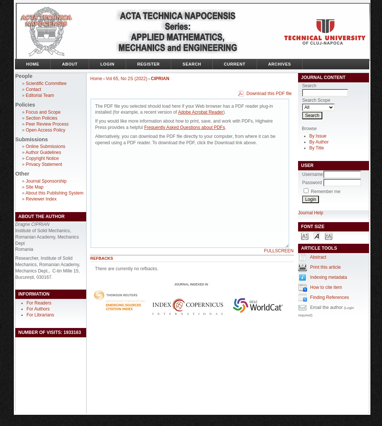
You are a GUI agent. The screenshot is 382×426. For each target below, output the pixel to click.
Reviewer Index (41, 199)
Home (32, 64)
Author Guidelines (43, 152)
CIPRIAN (160, 78)
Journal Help (310, 212)
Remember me (325, 191)
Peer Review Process (47, 124)
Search (191, 64)
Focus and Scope (43, 112)
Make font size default (316, 235)
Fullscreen (279, 250)
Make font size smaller (305, 235)
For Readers (38, 303)
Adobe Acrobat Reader (200, 112)
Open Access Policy (45, 130)
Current (234, 64)
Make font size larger (328, 235)
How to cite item (326, 287)
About (70, 64)
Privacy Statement (44, 164)
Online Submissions (45, 146)
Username (312, 174)
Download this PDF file (269, 93)
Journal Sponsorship (46, 181)
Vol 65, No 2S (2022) (126, 78)
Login (107, 64)
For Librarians (40, 315)
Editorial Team (40, 95)
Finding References (329, 297)
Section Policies (41, 118)
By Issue (317, 136)
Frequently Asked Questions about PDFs (184, 127)
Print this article (325, 267)
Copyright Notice (42, 158)
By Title (316, 148)
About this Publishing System (54, 193)
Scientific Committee (46, 83)
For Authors (38, 309)
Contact (33, 89)
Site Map (34, 187)
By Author (319, 142)
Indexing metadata (328, 277)
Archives (279, 64)
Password (312, 182)
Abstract (318, 257)
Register (148, 64)
